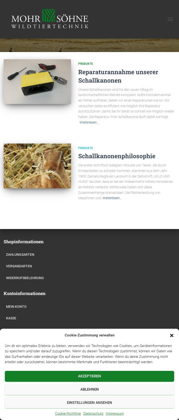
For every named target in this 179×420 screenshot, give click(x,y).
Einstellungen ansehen (89, 402)
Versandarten (19, 266)
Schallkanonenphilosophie (116, 156)
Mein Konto (16, 306)
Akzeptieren (89, 376)
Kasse (11, 318)
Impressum (115, 413)
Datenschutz (93, 413)
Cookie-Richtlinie (68, 413)
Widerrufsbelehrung (25, 278)
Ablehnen (89, 389)
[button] (171, 335)
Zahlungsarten (20, 254)
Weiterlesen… (89, 122)
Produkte (85, 64)
